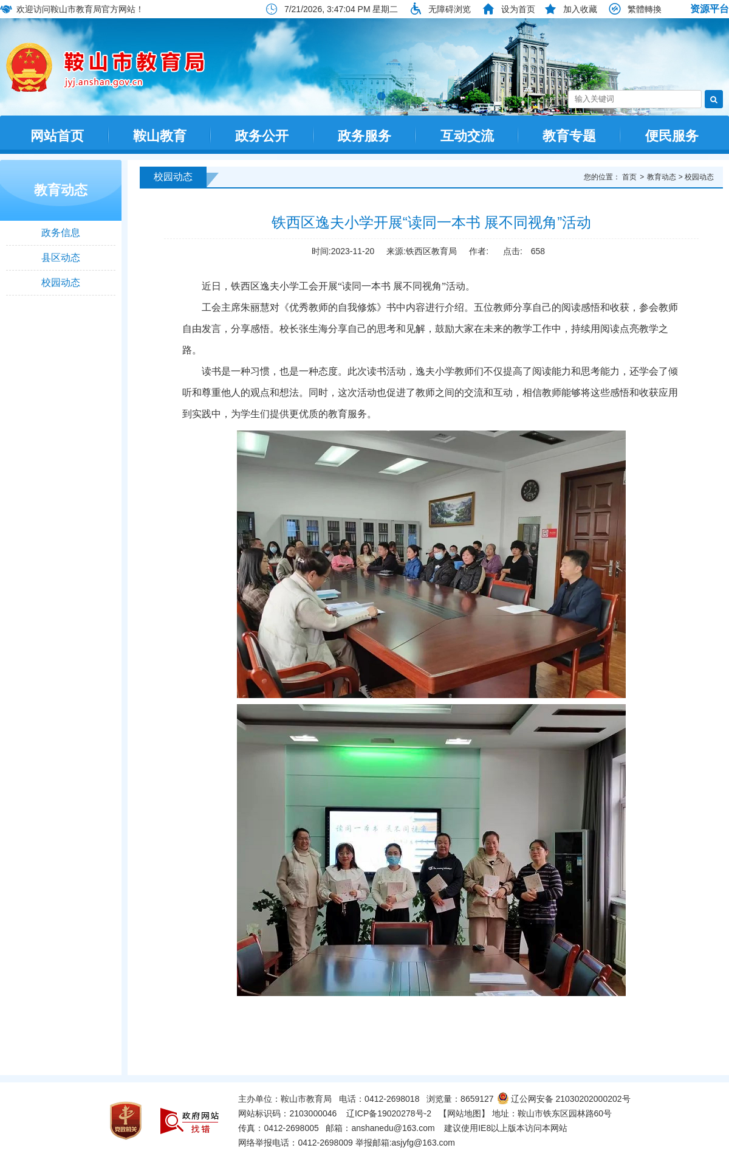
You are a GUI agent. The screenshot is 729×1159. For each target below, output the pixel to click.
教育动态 (60, 190)
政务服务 (364, 136)
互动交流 (467, 136)
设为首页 (518, 9)
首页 (629, 177)
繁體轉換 (645, 9)
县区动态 (60, 257)
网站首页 (57, 136)
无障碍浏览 (449, 9)
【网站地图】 (464, 1113)
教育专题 (569, 136)
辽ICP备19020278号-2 (388, 1113)
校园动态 (60, 282)
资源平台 (709, 9)
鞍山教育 (160, 136)
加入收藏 (580, 9)
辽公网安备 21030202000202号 (564, 1099)
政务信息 (60, 232)
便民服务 (672, 136)
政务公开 (262, 136)
